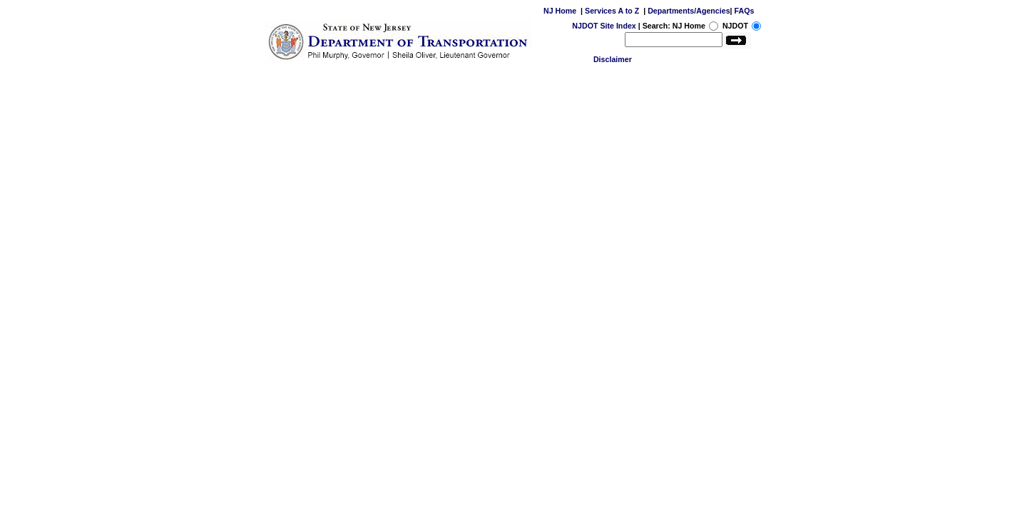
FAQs (745, 10)
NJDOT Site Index (603, 25)
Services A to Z (612, 10)
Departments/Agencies (689, 10)
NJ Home (559, 10)
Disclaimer (612, 59)
